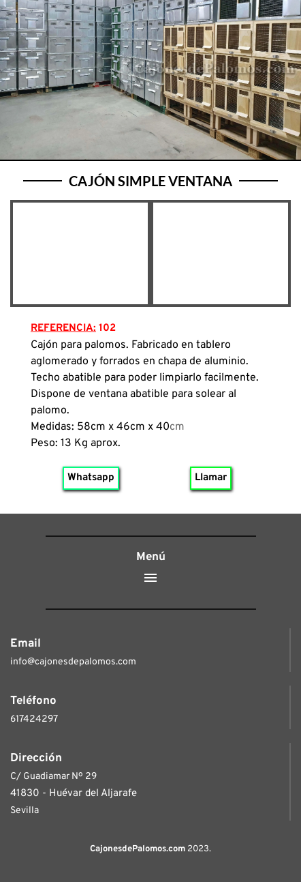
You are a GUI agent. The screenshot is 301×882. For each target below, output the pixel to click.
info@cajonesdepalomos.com (73, 662)
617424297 (34, 719)
